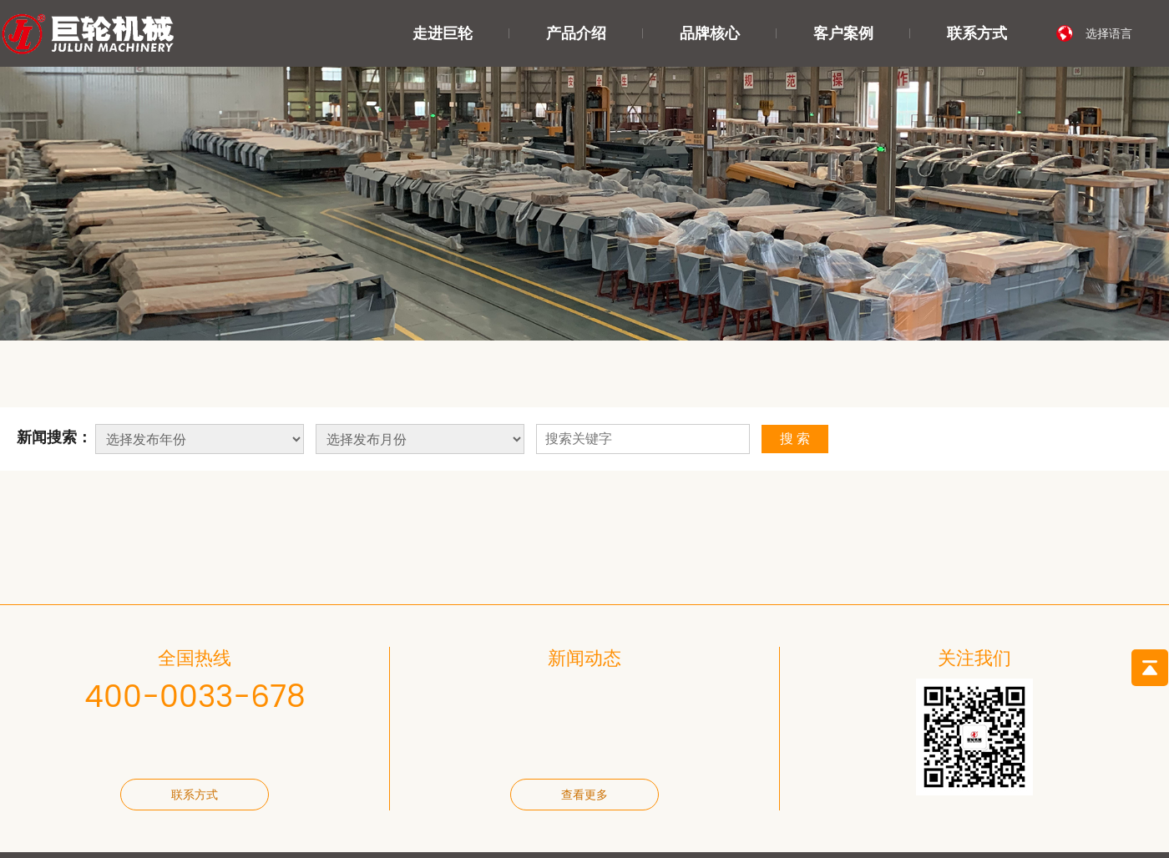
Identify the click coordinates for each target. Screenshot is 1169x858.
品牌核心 (710, 33)
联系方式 (977, 33)
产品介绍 (576, 33)
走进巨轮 (442, 33)
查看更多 (584, 794)
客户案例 (843, 33)
